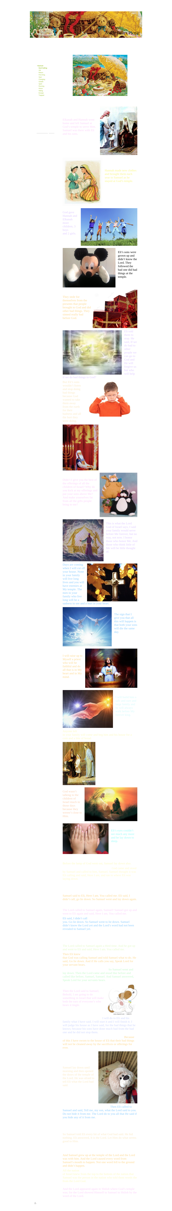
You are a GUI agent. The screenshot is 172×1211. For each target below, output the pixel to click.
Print (37, 1203)
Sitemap (43, 1203)
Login (136, 1203)
